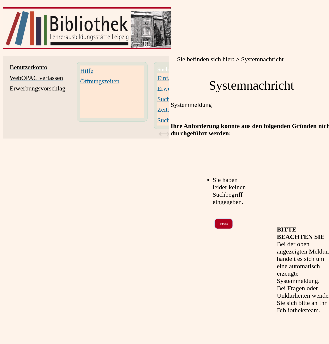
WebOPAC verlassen (36, 77)
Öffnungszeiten (99, 81)
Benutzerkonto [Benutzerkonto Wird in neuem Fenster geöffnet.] (28, 67)
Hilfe (86, 70)
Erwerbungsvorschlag (37, 88)
